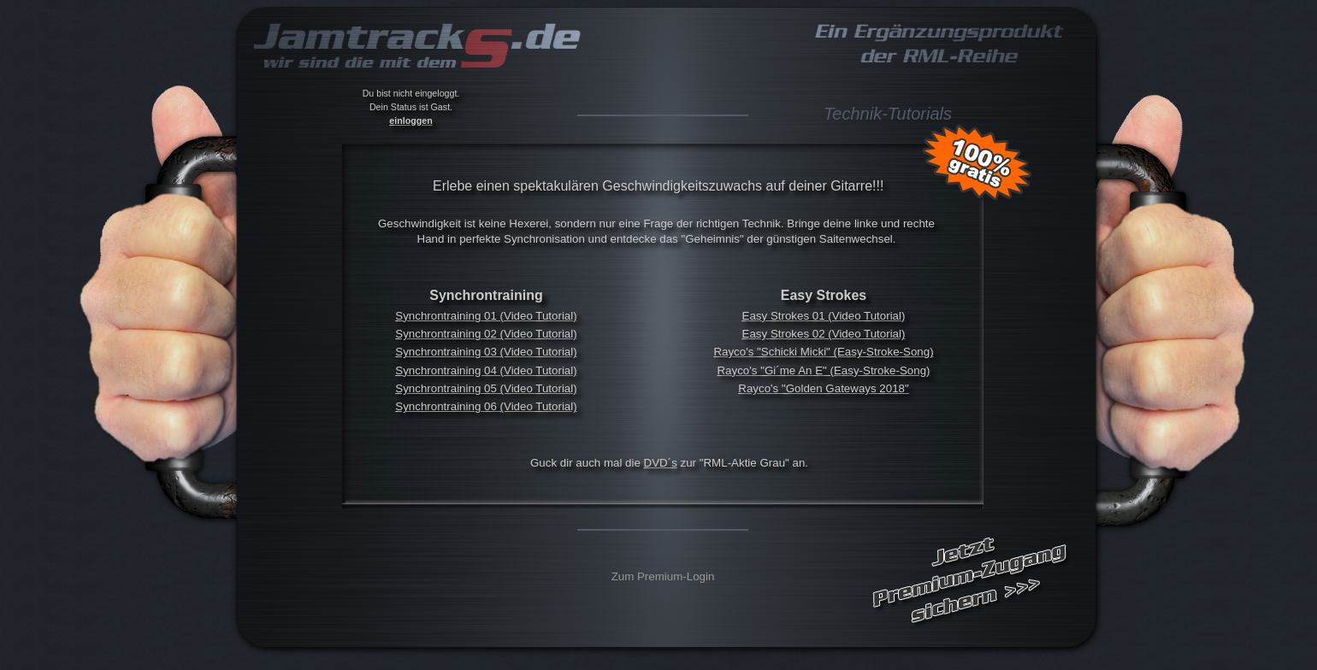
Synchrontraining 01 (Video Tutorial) (485, 315)
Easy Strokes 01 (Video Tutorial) (824, 315)
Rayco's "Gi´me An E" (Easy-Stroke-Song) (823, 370)
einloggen (410, 120)
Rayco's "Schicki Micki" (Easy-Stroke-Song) (823, 351)
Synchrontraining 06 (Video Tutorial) (485, 406)
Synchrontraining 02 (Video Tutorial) (485, 333)
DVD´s (660, 462)
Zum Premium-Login (663, 576)
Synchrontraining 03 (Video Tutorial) (485, 351)
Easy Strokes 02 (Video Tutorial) (824, 333)
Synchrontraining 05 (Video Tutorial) (485, 388)
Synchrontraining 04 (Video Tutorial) (485, 370)
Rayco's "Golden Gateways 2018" (823, 388)
